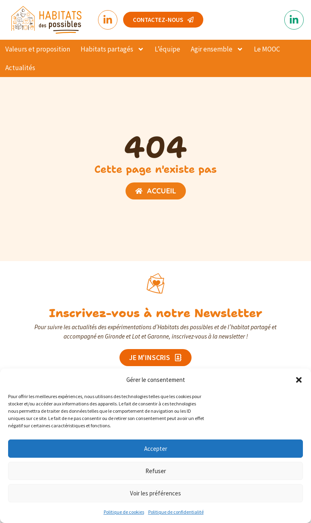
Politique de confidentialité (176, 512)
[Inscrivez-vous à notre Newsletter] (155, 283)
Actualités (20, 67)
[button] (299, 380)
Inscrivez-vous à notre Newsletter (155, 313)
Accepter (155, 448)
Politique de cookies (124, 512)
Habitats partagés (112, 49)
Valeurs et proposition (37, 49)
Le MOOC (267, 49)
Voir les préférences (155, 493)
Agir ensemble (217, 49)
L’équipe (167, 49)
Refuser (155, 471)
